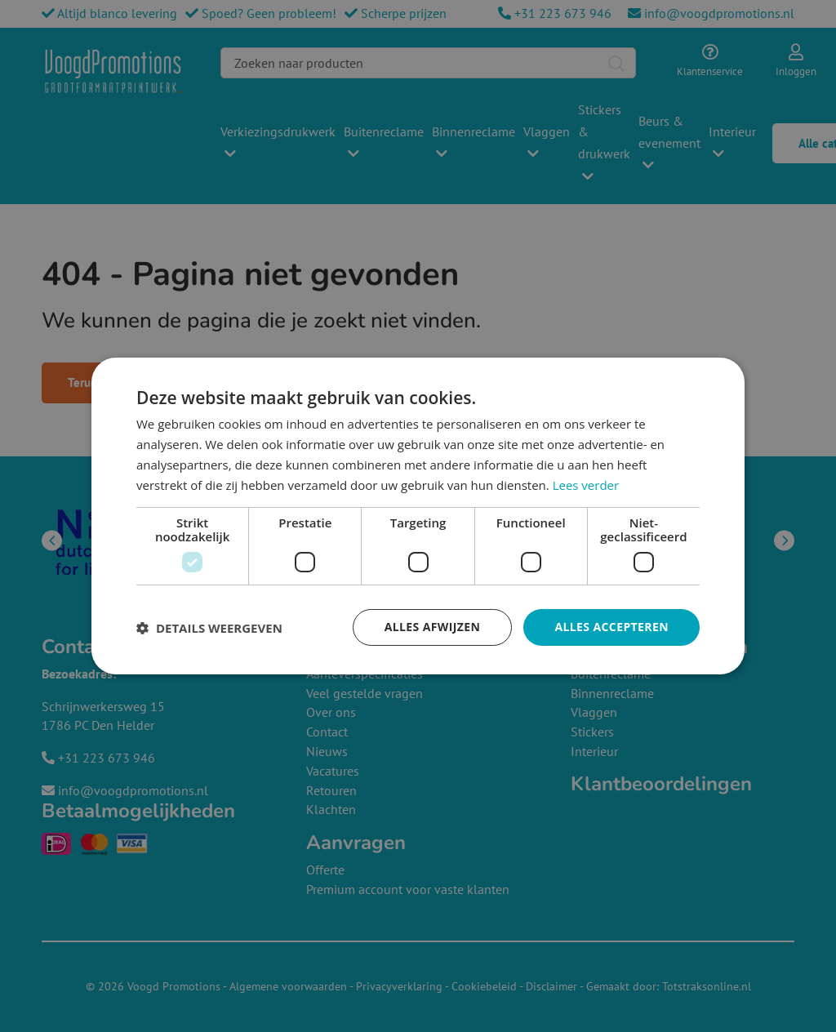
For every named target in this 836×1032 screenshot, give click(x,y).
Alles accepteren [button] (611, 626)
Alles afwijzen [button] (433, 626)
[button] (209, 628)
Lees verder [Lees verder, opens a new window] (586, 485)
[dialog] (418, 516)
